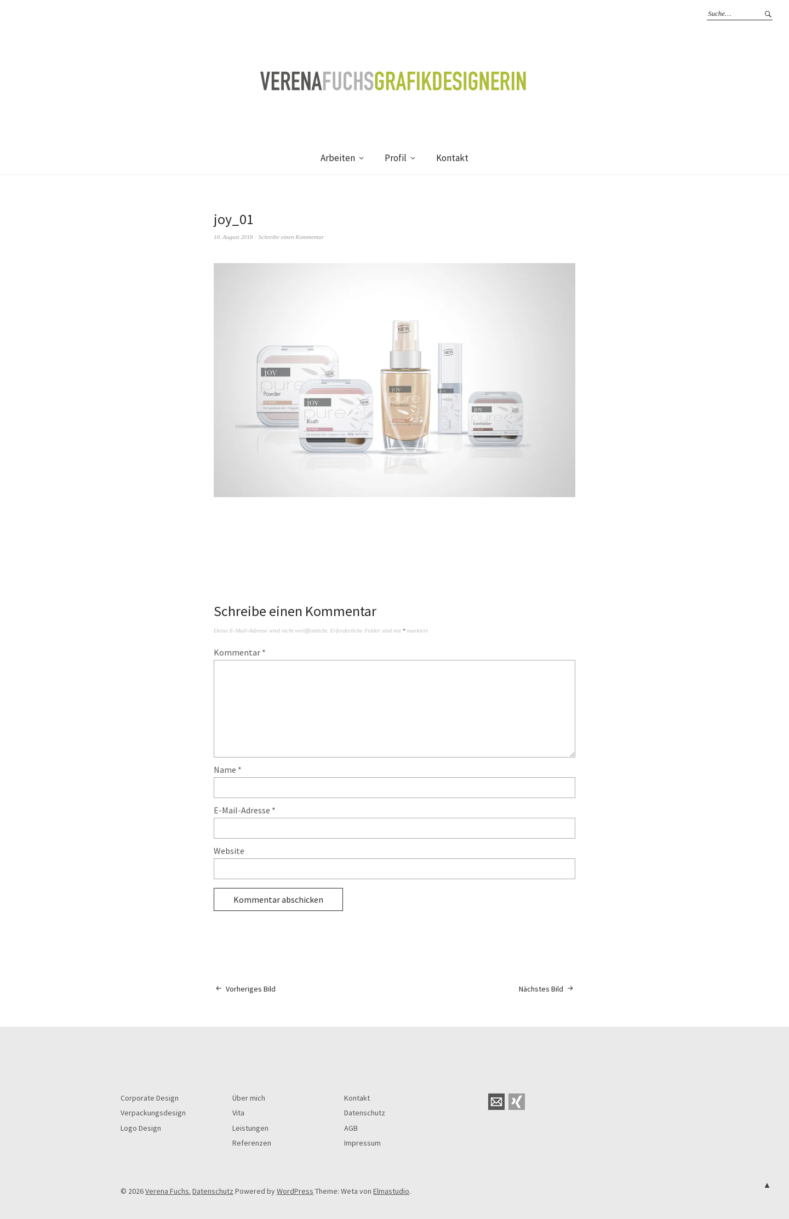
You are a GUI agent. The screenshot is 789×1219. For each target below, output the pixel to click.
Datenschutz (364, 1113)
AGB (351, 1128)
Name (228, 769)
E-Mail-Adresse (245, 810)
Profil (396, 158)
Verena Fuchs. (168, 1191)
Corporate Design (150, 1098)
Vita (238, 1113)
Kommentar (240, 652)
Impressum (362, 1143)
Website (229, 850)
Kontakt (452, 158)
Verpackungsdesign (153, 1113)
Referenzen (251, 1143)
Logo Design (141, 1128)
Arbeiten (338, 158)
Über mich (248, 1098)
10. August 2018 (233, 236)
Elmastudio (391, 1191)
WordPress (295, 1191)
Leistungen (250, 1128)
